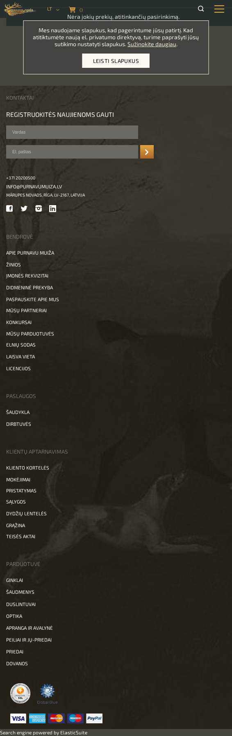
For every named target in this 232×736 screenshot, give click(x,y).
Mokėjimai (18, 479)
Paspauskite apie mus (32, 299)
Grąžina (15, 525)
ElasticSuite (73, 732)
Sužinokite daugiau (151, 43)
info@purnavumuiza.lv (34, 186)
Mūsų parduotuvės (30, 333)
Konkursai (19, 322)
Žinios (13, 264)
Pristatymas (21, 490)
